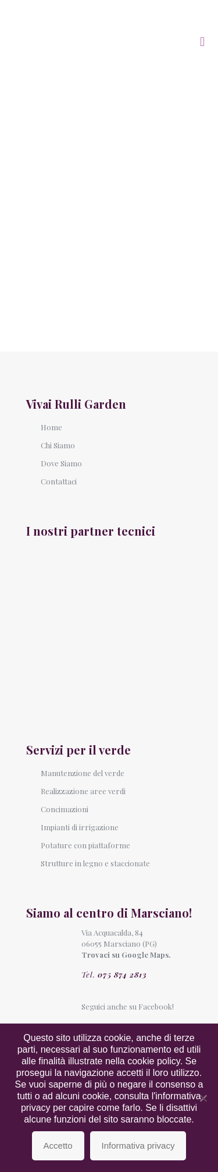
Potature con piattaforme (85, 845)
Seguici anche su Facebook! (127, 1006)
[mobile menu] (202, 41)
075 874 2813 (122, 974)
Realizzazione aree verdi (83, 791)
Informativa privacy (138, 1145)
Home (51, 427)
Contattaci (59, 481)
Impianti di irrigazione (80, 827)
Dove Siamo (61, 463)
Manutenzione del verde (82, 773)
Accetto (58, 1145)
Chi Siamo (58, 445)
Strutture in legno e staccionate (95, 863)
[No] (203, 1098)
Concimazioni (64, 809)
